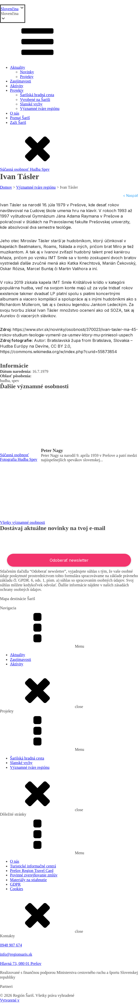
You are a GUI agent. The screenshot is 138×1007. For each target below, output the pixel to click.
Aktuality (17, 67)
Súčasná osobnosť (15, 169)
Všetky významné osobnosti (22, 522)
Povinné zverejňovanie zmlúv (33, 875)
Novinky (27, 72)
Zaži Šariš (18, 122)
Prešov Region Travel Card (31, 870)
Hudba (36, 169)
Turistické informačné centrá (33, 866)
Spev (45, 169)
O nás (14, 113)
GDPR (15, 884)
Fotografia (9, 459)
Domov (6, 187)
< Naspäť (130, 196)
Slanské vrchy (31, 104)
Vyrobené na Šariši (35, 99)
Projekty (26, 77)
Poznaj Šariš (20, 118)
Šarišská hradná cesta (37, 95)
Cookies (16, 889)
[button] (12, 13)
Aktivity (16, 86)
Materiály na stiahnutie (28, 880)
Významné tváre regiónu (39, 108)
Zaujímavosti (20, 81)
